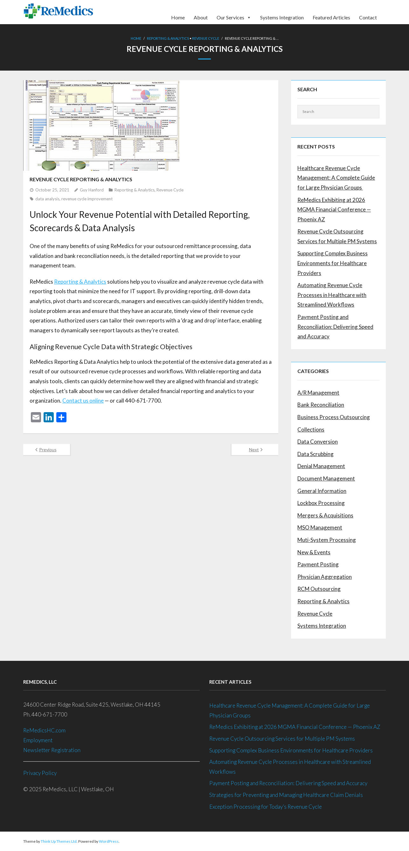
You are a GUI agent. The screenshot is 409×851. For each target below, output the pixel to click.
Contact (368, 16)
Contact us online (83, 400)
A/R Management (318, 392)
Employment (38, 740)
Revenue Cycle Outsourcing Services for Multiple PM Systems (337, 236)
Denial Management (321, 466)
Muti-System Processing (326, 539)
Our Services (234, 15)
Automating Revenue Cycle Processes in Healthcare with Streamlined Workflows (331, 295)
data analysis (47, 198)
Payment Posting (318, 564)
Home (178, 16)
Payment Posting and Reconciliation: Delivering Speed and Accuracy (335, 327)
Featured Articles (331, 16)
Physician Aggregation (324, 576)
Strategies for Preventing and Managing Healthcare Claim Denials (286, 795)
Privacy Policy (40, 773)
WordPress (109, 841)
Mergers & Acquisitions (325, 515)
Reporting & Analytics (168, 38)
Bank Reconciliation (320, 404)
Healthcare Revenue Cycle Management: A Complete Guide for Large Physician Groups (336, 177)
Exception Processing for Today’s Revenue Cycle (265, 806)
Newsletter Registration (51, 749)
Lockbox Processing (321, 503)
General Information (321, 490)
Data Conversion (317, 441)
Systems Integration (282, 16)
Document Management (326, 478)
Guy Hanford (92, 189)
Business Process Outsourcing (333, 417)
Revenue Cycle (205, 38)
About (201, 16)
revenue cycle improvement (87, 198)
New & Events (313, 552)
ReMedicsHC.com (44, 730)
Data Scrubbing (315, 453)
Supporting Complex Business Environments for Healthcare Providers (332, 263)
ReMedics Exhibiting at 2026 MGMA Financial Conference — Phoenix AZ (334, 209)
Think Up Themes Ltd (59, 841)
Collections (310, 429)
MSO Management (319, 527)
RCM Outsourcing (319, 588)
